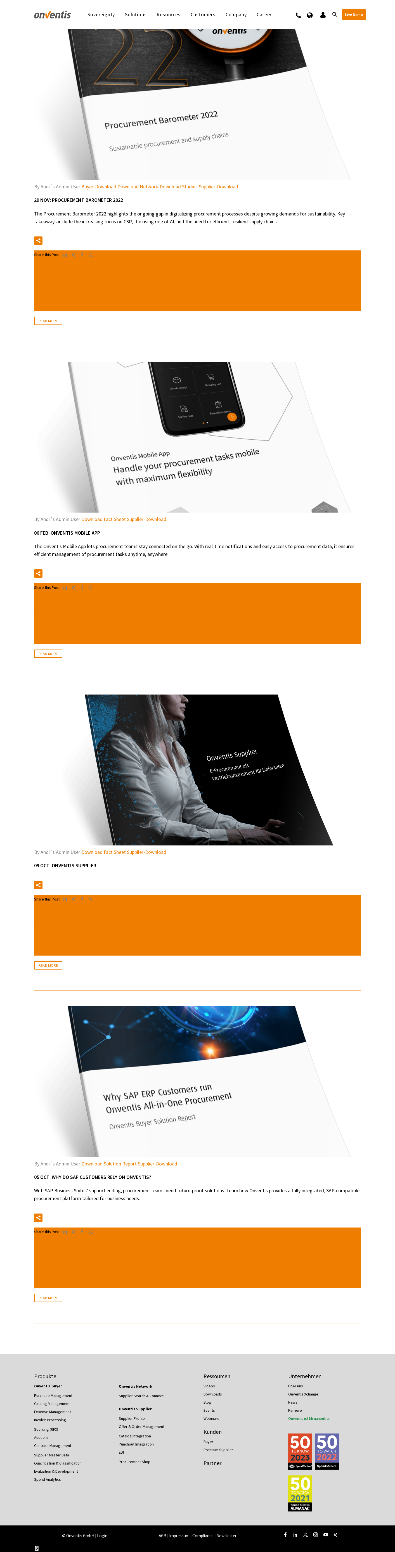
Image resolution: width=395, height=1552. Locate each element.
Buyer (208, 1441)
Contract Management (52, 1445)
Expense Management (52, 1411)
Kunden (213, 1431)
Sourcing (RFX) (46, 1429)
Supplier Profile (132, 1418)
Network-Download (160, 186)
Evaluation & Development (56, 1471)
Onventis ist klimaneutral (309, 1418)
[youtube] (325, 1534)
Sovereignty (101, 14)
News (292, 1402)
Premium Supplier (218, 1449)
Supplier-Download (218, 186)
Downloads (213, 1394)
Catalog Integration (135, 1436)
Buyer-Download (98, 186)
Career (264, 14)
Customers (203, 14)
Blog (207, 1402)
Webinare (211, 1418)
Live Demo (354, 14)
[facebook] (285, 1534)
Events (209, 1410)
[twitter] (305, 1534)
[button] (38, 240)
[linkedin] (295, 1534)
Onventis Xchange (303, 1394)
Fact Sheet (115, 519)
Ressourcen (217, 1376)
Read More (48, 320)
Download (128, 186)
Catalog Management (52, 1403)
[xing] (335, 1534)
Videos (209, 1385)
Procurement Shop (134, 1461)
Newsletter (226, 1535)
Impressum (179, 1535)
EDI (121, 1452)
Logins (322, 14)
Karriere (295, 1410)
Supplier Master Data (51, 1455)
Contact (302, 14)
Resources (168, 14)
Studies (190, 186)
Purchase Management (53, 1395)
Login (102, 1535)
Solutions (135, 14)
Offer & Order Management (141, 1426)
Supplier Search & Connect (141, 1395)
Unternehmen (304, 1376)
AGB (162, 1535)
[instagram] (315, 1534)
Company (236, 14)
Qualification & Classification (58, 1463)
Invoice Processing (50, 1419)
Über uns (295, 1385)
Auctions (41, 1437)
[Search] (334, 14)
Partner (212, 1462)
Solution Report (120, 1163)
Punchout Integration (136, 1444)
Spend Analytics (47, 1479)
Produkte (45, 1376)
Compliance (203, 1535)
